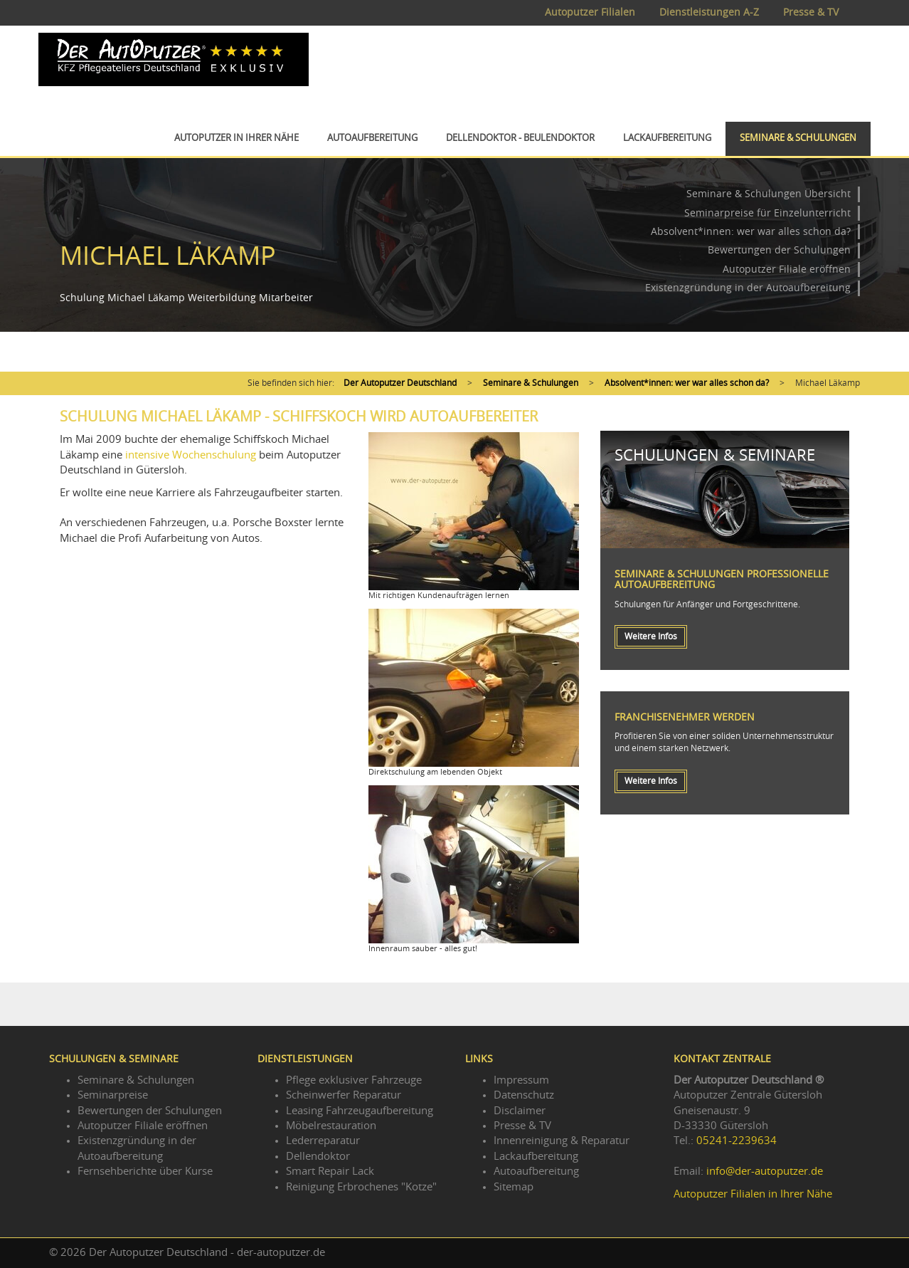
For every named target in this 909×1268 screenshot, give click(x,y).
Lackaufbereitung (667, 138)
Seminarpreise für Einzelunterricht (767, 214)
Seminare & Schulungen (798, 138)
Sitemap (513, 1187)
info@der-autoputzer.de (764, 1171)
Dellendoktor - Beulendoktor (520, 138)
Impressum (521, 1080)
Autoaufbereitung (372, 138)
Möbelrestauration (331, 1126)
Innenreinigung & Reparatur (561, 1141)
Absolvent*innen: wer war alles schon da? (751, 232)
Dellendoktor (318, 1156)
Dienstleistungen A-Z (709, 13)
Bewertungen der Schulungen (779, 251)
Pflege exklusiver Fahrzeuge (354, 1080)
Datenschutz (524, 1095)
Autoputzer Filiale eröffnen (787, 270)
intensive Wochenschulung (190, 455)
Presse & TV (811, 13)
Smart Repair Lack (330, 1171)
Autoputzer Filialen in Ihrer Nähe (753, 1194)
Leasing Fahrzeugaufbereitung (359, 1111)
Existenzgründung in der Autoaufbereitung (748, 288)
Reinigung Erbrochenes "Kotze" (361, 1187)
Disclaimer (520, 1111)
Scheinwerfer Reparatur (343, 1095)
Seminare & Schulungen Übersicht (768, 194)
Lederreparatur (323, 1141)
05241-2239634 (736, 1141)
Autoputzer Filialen (590, 13)
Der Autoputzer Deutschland (400, 383)
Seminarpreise (113, 1095)
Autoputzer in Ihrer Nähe (236, 138)
